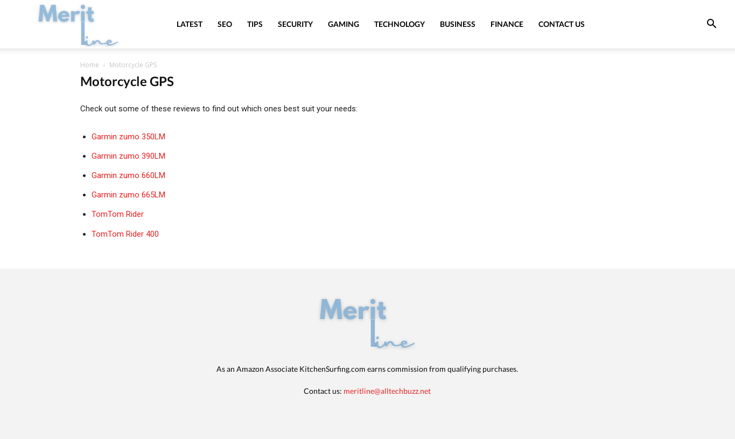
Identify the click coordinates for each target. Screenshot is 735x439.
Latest (189, 24)
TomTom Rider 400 (125, 234)
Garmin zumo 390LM (128, 156)
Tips (255, 24)
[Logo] (78, 24)
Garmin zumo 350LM (128, 136)
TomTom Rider (118, 214)
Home (89, 64)
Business (457, 24)
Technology (399, 24)
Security (295, 24)
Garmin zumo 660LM (128, 175)
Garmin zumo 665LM (128, 195)
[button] (711, 25)
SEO (225, 24)
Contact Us (561, 24)
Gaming (343, 24)
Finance (507, 24)
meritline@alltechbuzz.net (387, 390)
